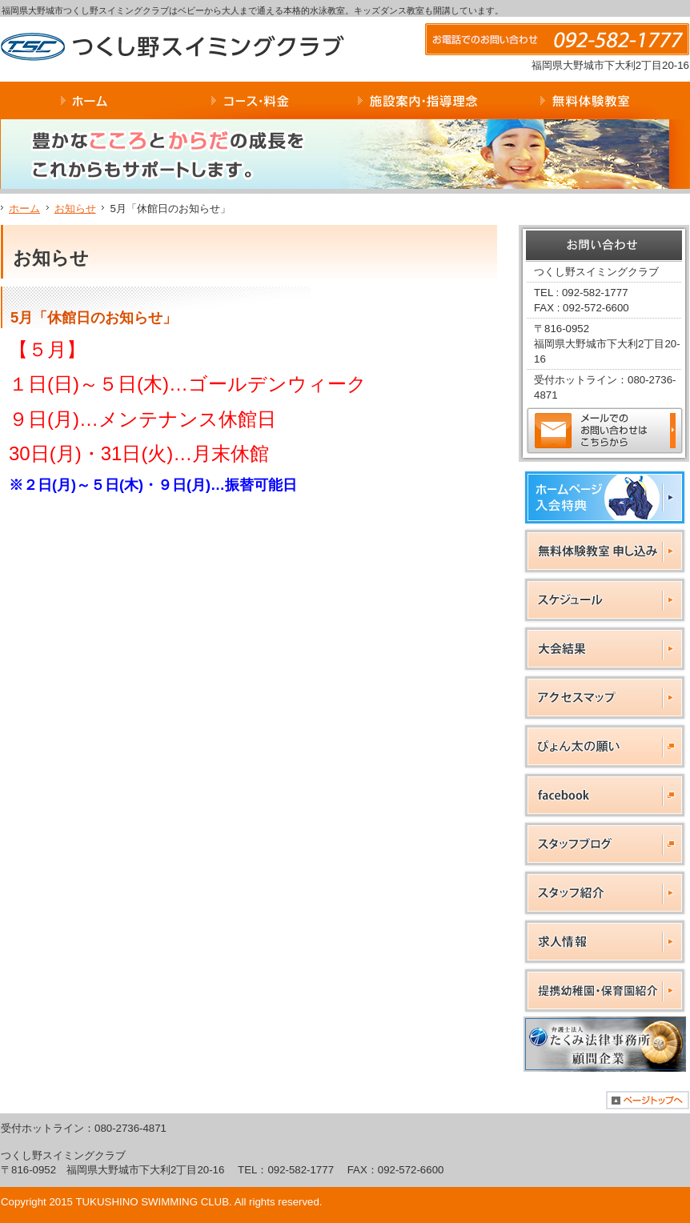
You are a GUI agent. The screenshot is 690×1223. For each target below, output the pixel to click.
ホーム (24, 208)
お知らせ (75, 208)
